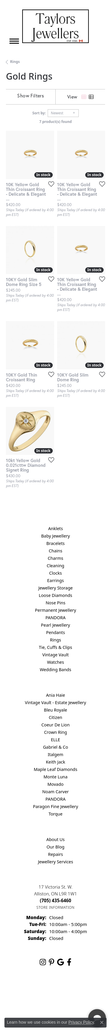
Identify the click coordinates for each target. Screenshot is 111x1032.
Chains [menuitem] (55, 551)
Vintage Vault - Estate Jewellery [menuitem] (55, 702)
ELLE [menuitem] (55, 739)
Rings (15, 61)
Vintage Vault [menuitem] (55, 655)
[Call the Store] (55, 900)
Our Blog (55, 847)
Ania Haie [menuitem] (55, 695)
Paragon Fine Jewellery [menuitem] (55, 806)
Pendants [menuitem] (55, 632)
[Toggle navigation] (14, 41)
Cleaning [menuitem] (55, 565)
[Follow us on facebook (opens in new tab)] (69, 962)
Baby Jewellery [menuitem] (55, 536)
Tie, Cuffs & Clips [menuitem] (55, 647)
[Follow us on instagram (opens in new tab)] (43, 962)
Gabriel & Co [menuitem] (55, 747)
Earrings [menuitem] (55, 580)
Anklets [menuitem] (55, 528)
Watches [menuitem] (55, 662)
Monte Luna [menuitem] (55, 777)
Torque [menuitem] (55, 814)
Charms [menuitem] (55, 558)
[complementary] (68, 999)
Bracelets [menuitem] (55, 543)
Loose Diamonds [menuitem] (55, 595)
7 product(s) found (55, 121)
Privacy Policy (81, 1022)
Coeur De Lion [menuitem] (55, 725)
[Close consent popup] (102, 1022)
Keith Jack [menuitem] (55, 762)
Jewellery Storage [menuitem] (55, 588)
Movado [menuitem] (55, 784)
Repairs (55, 854)
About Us (55, 839)
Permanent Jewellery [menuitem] (55, 610)
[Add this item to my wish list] (49, 184)
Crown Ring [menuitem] (55, 732)
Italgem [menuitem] (55, 754)
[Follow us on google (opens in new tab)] (60, 962)
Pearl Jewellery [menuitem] (55, 625)
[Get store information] (55, 907)
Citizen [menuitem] (55, 717)
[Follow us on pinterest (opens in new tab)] (51, 962)
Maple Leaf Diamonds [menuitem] (55, 769)
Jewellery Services (55, 862)
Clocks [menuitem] (55, 573)
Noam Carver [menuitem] (55, 791)
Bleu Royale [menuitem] (55, 710)
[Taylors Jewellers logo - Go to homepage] (55, 26)
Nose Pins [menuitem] (55, 603)
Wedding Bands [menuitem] (55, 669)
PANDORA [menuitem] (55, 617)
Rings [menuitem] (55, 640)
